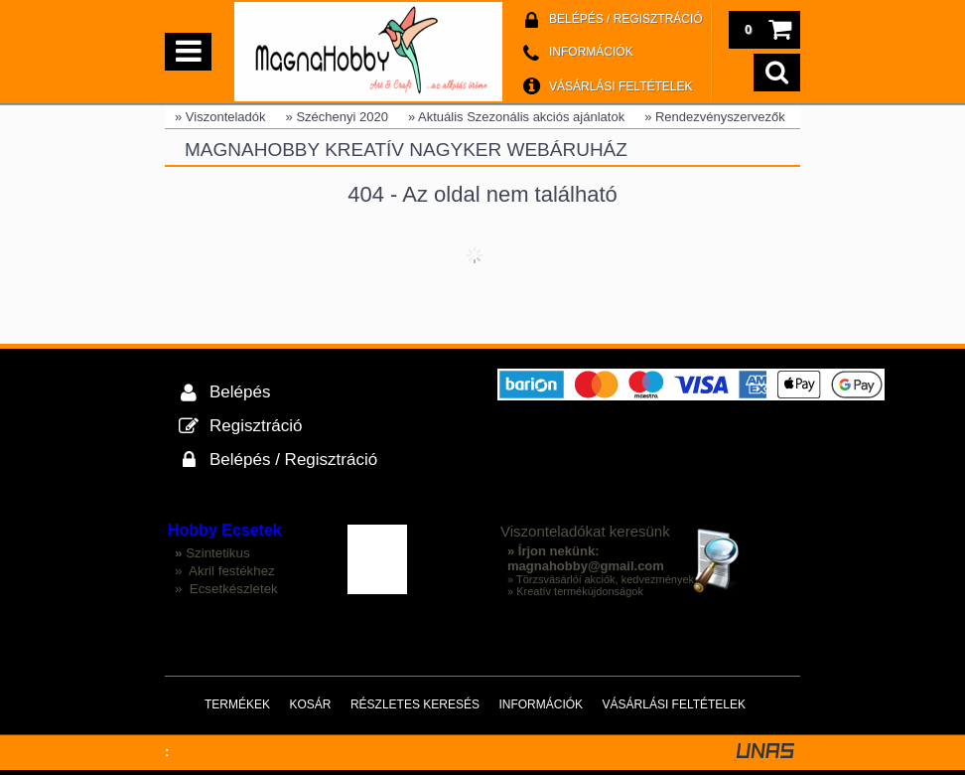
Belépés (239, 392)
